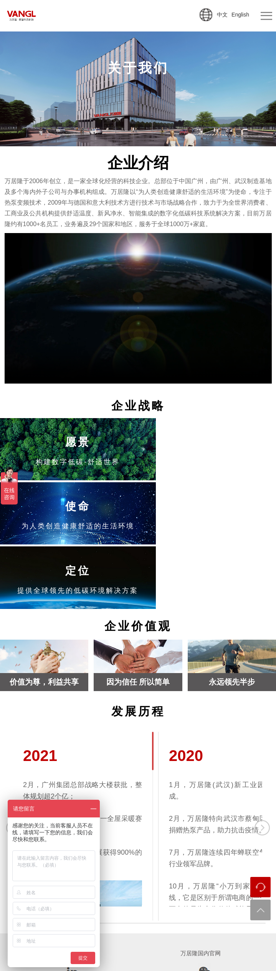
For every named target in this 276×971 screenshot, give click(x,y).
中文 (222, 15)
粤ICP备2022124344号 (192, 951)
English (240, 15)
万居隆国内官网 (200, 883)
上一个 (13, 757)
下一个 (262, 757)
